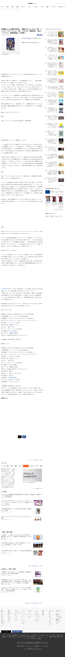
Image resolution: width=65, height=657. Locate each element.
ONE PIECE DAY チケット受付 (8, 481)
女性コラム (37, 614)
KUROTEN (9, 635)
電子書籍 (39, 638)
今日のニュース (62, 6)
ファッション (24, 621)
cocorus (24, 636)
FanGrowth (23, 635)
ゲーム (23, 616)
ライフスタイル (38, 616)
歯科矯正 (58, 636)
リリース (57, 612)
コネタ (29, 614)
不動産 (55, 636)
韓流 (9, 619)
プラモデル (57, 191)
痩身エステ (35, 638)
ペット (29, 617)
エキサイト (62, 3)
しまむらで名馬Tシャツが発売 (8, 475)
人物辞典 (57, 619)
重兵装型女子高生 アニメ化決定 (8, 469)
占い (36, 636)
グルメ (23, 619)
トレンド (29, 6)
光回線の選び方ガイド (16, 635)
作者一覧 (57, 614)
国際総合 (2, 621)
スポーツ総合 (17, 612)
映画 (9, 614)
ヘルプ (57, 623)
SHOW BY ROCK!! (6, 288)
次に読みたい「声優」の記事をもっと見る (34, 603)
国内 (8, 6)
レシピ (43, 636)
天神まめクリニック (36, 635)
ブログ (50, 635)
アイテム (46, 635)
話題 (43, 614)
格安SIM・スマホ (60, 635)
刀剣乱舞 (10, 377)
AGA (31, 638)
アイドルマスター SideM (13, 322)
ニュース (2, 6)
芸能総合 (9, 612)
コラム (42, 6)
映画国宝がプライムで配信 (7, 477)
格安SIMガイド (5, 636)
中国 (2, 623)
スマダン (36, 612)
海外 (12, 6)
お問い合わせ (45, 646)
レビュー (23, 612)
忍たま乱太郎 (17, 379)
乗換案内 (51, 636)
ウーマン (39, 636)
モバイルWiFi (19, 636)
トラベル (36, 617)
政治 (2, 616)
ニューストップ (57, 3)
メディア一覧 (58, 616)
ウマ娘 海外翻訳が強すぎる (7, 487)
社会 (2, 612)
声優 (35, 42)
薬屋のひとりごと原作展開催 (7, 483)
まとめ (2, 617)
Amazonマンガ (52, 192)
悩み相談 (28, 636)
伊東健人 (29, 38)
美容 (62, 636)
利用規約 (22, 646)
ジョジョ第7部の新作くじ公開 (8, 473)
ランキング (53, 6)
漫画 (47, 6)
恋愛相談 (32, 636)
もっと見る (61, 185)
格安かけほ (14, 636)
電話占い (54, 635)
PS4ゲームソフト (61, 192)
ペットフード (26, 638)
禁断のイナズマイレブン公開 (7, 479)
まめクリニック (28, 635)
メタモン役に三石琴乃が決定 (7, 485)
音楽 (9, 616)
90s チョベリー (38, 619)
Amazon (47, 216)
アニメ (47, 191)
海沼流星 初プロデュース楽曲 (7, 471)
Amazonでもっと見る (58, 209)
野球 (15, 614)
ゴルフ (16, 617)
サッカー (16, 616)
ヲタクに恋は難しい (13, 331)
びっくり (30, 612)
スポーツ (23, 6)
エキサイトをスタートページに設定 (32, 642)
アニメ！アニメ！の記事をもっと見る (35, 459)
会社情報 (18, 646)
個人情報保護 (36, 646)
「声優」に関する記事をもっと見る (35, 565)
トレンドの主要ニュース (37, 488)
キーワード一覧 (58, 617)
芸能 (17, 6)
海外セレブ (10, 617)
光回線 (10, 636)
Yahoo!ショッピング (58, 216)
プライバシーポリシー (29, 646)
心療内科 (42, 635)
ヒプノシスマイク (18, 74)
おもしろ (36, 6)
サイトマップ (58, 621)
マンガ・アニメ (24, 614)
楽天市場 (51, 216)
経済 (2, 614)
